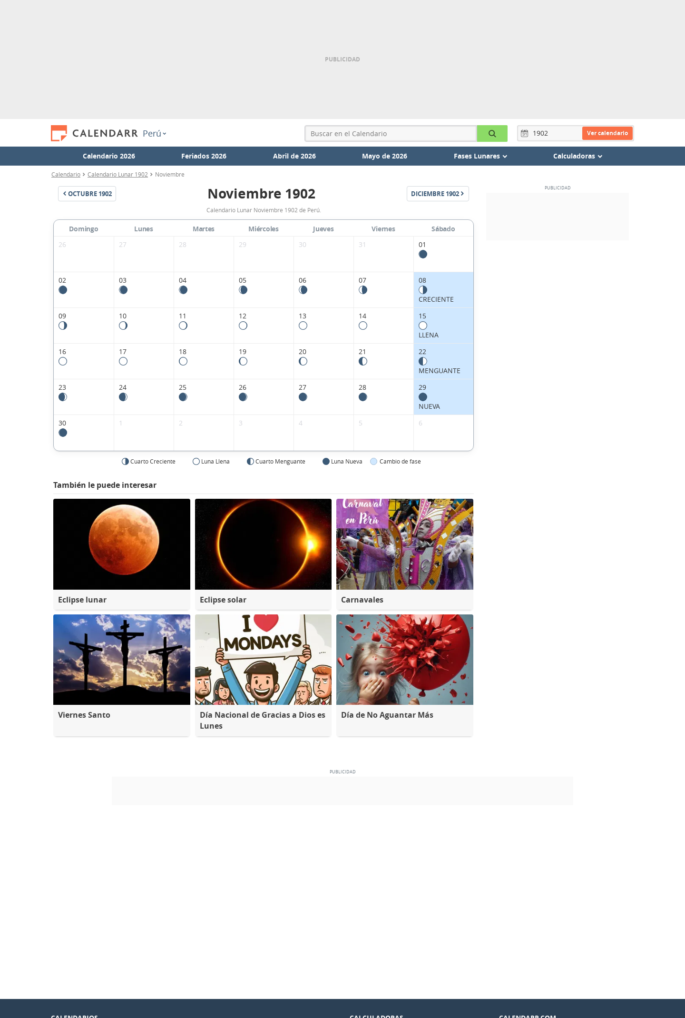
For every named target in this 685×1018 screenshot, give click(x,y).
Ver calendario (607, 133)
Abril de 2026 (294, 155)
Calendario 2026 (109, 155)
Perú (154, 133)
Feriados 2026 (203, 155)
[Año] (542, 133)
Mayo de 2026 (384, 155)
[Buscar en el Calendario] (492, 133)
